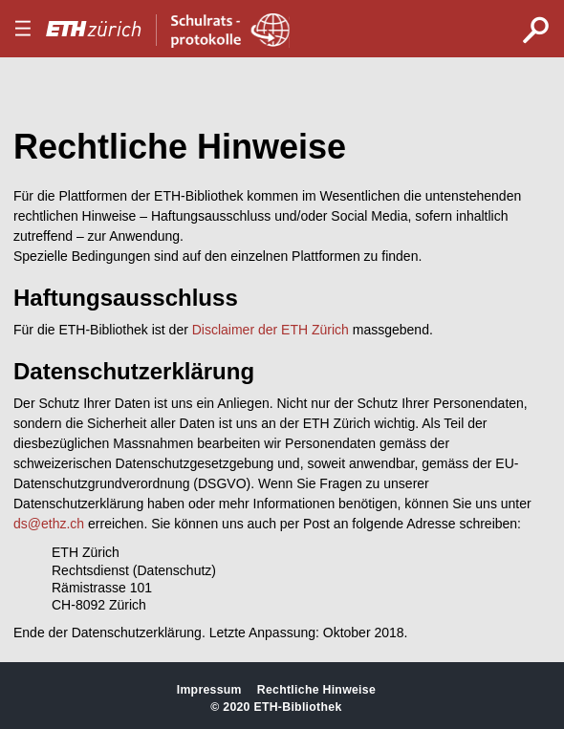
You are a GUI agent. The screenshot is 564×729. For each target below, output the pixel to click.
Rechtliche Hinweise (316, 690)
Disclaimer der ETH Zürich (270, 329)
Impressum (209, 690)
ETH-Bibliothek (297, 707)
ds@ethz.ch (48, 523)
